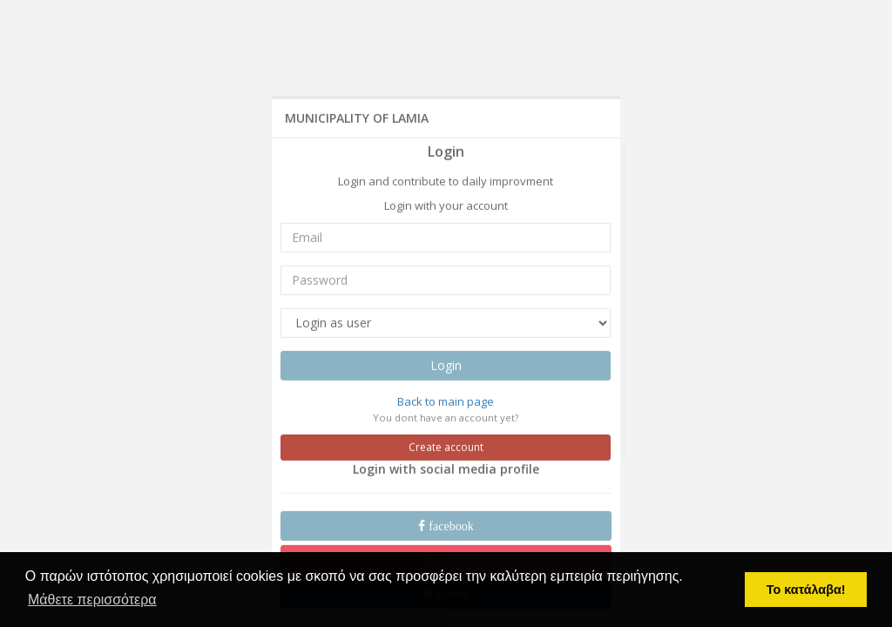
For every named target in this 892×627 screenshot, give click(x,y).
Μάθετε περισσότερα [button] (92, 599)
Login (446, 364)
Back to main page (445, 400)
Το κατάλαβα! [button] (806, 590)
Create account (446, 446)
